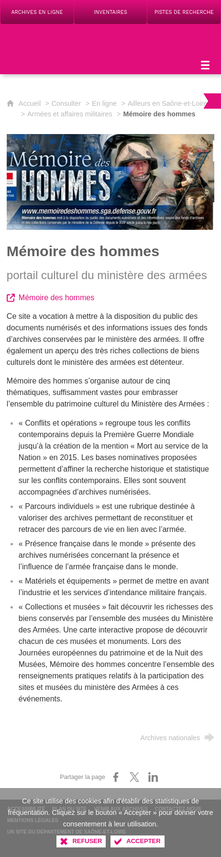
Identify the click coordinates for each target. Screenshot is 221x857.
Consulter (66, 103)
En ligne (104, 103)
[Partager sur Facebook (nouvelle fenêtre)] (116, 777)
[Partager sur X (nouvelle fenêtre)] (134, 777)
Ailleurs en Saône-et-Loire (167, 103)
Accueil (31, 103)
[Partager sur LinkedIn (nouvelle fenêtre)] (153, 777)
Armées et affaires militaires (69, 114)
